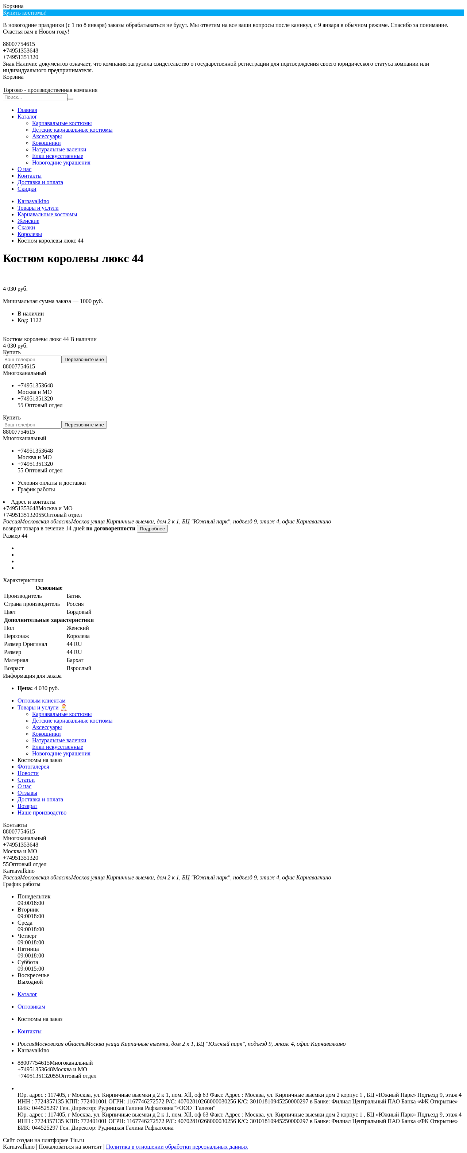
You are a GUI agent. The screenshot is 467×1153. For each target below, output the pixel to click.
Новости (28, 773)
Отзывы (27, 793)
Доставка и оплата (40, 182)
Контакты (30, 176)
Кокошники (46, 143)
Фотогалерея (33, 766)
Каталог (27, 116)
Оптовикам (31, 1006)
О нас (24, 169)
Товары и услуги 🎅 (42, 707)
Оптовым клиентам (42, 700)
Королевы (30, 234)
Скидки (27, 189)
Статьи (26, 780)
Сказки (26, 227)
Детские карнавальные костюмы (72, 130)
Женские (28, 221)
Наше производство (42, 812)
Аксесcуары (47, 136)
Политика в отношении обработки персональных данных (177, 1147)
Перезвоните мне (84, 359)
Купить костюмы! (25, 12)
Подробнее (152, 528)
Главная (27, 110)
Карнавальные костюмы (62, 123)
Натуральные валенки (59, 149)
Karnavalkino (33, 201)
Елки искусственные (57, 156)
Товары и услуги (38, 208)
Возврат (27, 806)
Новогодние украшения (61, 162)
